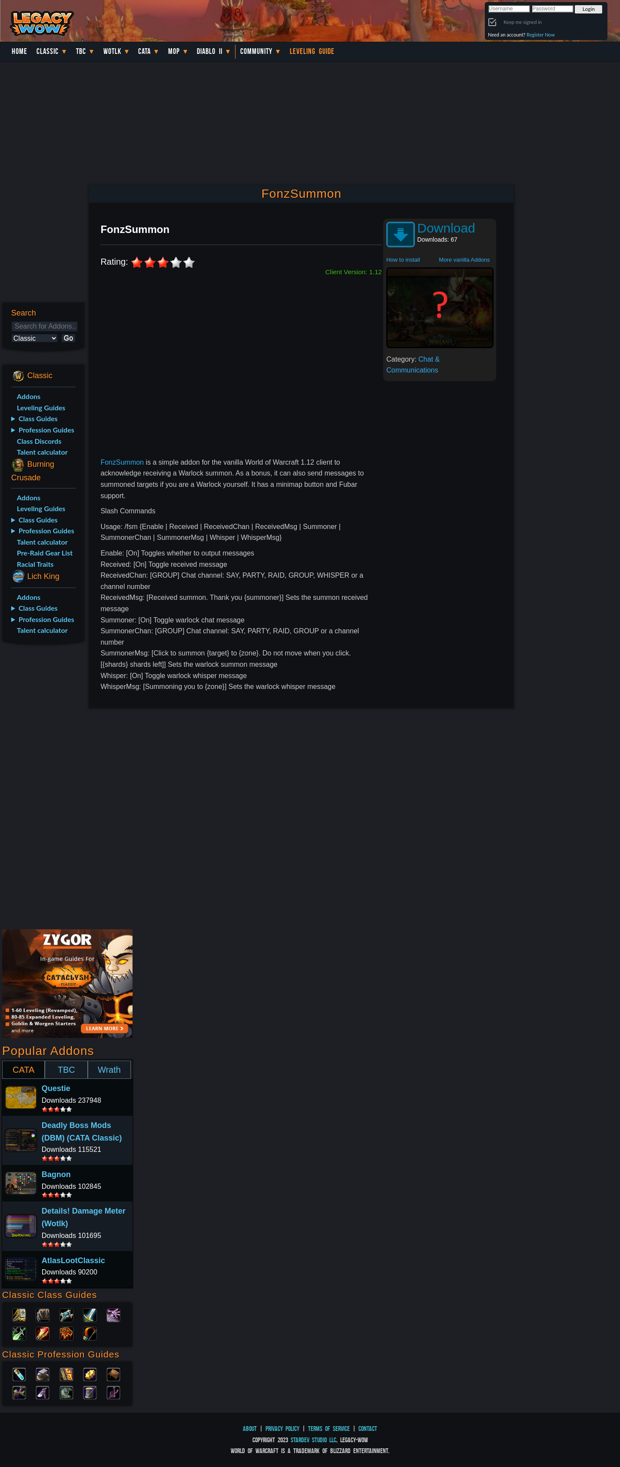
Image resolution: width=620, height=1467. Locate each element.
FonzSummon (122, 462)
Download (446, 228)
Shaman (66, 1332)
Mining (42, 1391)
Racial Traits (35, 564)
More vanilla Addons (464, 259)
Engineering (89, 1373)
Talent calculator (42, 452)
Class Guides (38, 418)
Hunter (89, 1332)
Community (256, 51)
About (250, 1428)
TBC (81, 51)
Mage (42, 1332)
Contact (367, 1428)
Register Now (541, 34)
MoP (174, 51)
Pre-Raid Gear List (45, 553)
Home (19, 51)
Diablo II (209, 51)
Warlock (113, 1314)
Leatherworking (113, 1373)
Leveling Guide (312, 51)
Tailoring (89, 1391)
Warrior (89, 1314)
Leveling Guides (41, 407)
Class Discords (39, 441)
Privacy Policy (282, 1428)
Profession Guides (46, 430)
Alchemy (19, 1373)
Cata (144, 51)
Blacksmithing (42, 1373)
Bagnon (56, 1174)
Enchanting (66, 1373)
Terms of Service (329, 1428)
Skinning (66, 1391)
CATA (23, 1069)
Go (68, 338)
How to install (403, 259)
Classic (47, 51)
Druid (42, 1314)
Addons (28, 396)
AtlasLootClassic (73, 1260)
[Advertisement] (42, 788)
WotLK (112, 51)
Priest (66, 1314)
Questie (56, 1088)
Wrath (109, 1069)
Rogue (19, 1332)
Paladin (19, 1314)
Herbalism (19, 1391)
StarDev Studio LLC (313, 1440)
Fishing (113, 1391)
